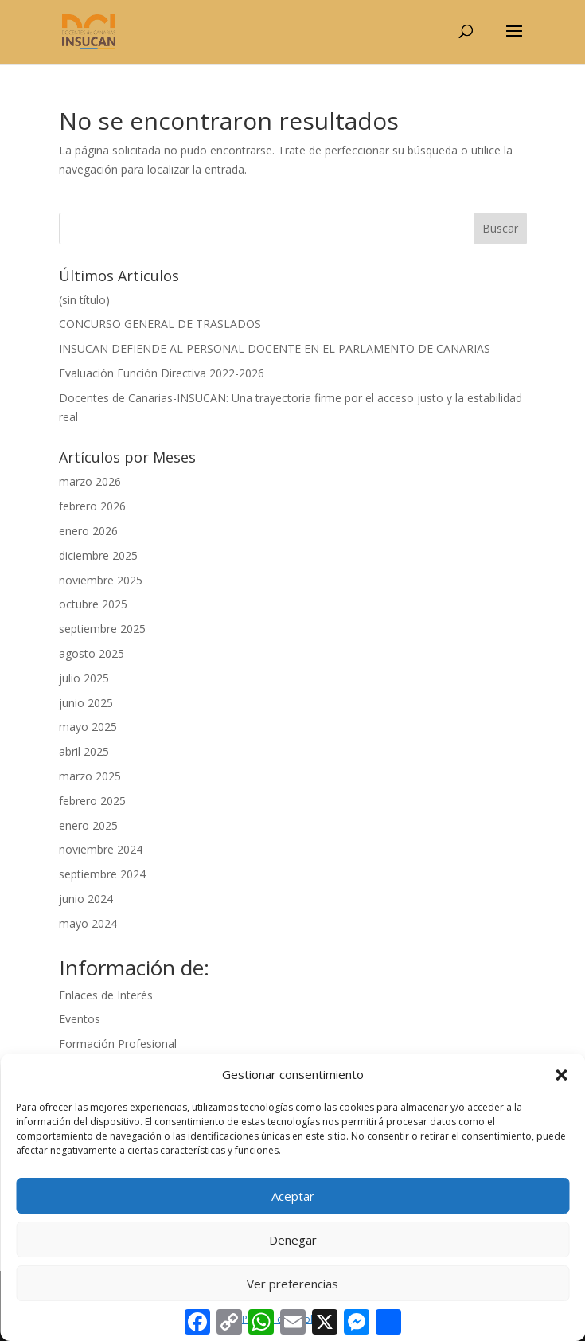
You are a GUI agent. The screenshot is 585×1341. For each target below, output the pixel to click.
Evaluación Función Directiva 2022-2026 (161, 373)
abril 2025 (84, 751)
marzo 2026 (90, 481)
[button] (561, 1075)
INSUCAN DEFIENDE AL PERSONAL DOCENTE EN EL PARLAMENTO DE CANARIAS (274, 348)
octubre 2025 (93, 604)
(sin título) (84, 299)
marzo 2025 (90, 776)
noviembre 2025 (100, 580)
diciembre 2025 (98, 555)
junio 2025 (86, 702)
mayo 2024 (88, 923)
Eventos (79, 1018)
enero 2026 (88, 530)
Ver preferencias (292, 1284)
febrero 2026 (92, 506)
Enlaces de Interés (106, 995)
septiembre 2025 (102, 628)
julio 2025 (84, 678)
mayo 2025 (88, 726)
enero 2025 (88, 825)
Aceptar (292, 1196)
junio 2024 (86, 898)
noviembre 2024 (100, 849)
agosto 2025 (91, 653)
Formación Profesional (118, 1043)
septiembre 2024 (102, 874)
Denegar (293, 1240)
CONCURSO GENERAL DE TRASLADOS (160, 323)
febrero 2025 (92, 800)
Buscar (500, 228)
